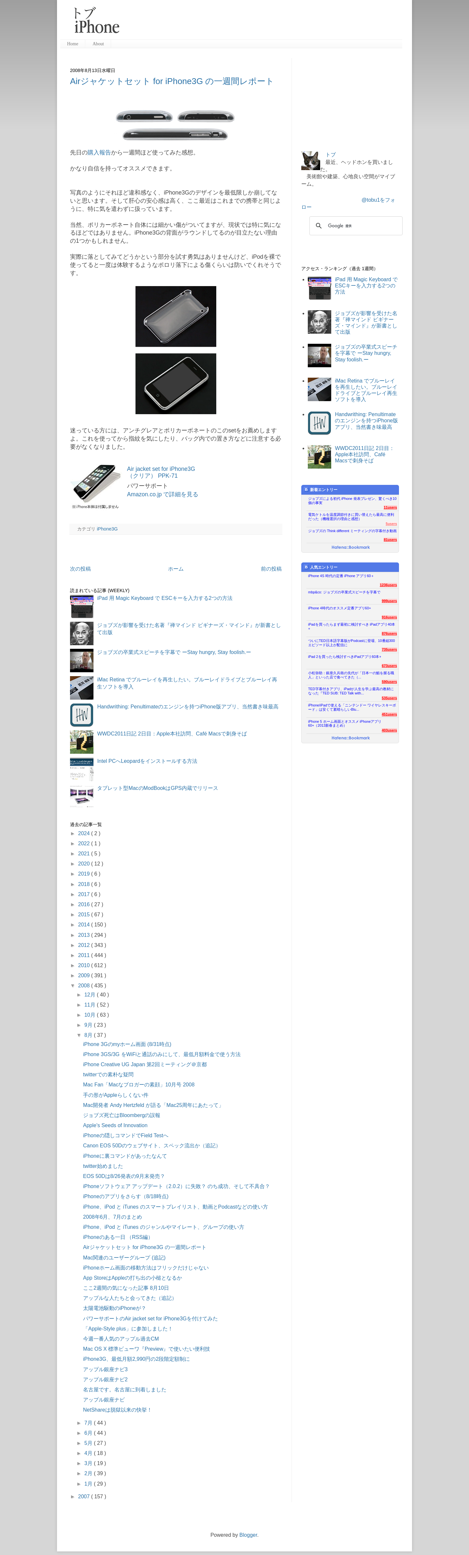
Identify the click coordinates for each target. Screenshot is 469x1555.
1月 (89, 1484)
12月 (90, 994)
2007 (84, 1496)
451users (389, 714)
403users (389, 730)
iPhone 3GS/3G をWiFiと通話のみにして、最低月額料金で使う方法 (162, 1054)
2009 (84, 975)
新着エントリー (320, 489)
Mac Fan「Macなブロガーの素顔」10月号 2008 (138, 1084)
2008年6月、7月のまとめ (112, 1217)
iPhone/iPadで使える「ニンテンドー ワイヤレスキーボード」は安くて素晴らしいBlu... (352, 707)
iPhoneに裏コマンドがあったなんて (125, 1156)
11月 (90, 1005)
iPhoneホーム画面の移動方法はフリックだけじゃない (146, 1268)
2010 (84, 965)
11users (390, 507)
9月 (89, 1025)
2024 (84, 833)
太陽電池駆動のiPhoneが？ (114, 1308)
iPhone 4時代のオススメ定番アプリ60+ (339, 608)
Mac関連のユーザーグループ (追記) (124, 1257)
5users (391, 524)
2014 (84, 924)
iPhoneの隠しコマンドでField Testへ (125, 1135)
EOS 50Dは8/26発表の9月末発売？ (124, 1176)
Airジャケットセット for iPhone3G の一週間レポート (172, 81)
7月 (89, 1423)
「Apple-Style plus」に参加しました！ (128, 1328)
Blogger (248, 1535)
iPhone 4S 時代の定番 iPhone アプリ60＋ (341, 576)
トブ (330, 154)
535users (389, 698)
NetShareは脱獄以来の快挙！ (117, 1410)
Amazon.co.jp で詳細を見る (162, 494)
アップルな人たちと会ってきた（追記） (130, 1298)
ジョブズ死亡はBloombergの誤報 (121, 1115)
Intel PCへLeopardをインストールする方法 (147, 761)
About (98, 43)
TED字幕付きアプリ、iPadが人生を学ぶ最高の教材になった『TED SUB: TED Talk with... (351, 691)
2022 (84, 843)
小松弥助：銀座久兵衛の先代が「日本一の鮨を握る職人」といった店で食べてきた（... (351, 675)
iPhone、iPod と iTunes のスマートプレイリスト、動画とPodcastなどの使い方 (175, 1207)
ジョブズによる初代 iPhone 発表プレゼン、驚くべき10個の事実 (352, 501)
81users (390, 540)
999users (389, 601)
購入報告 (99, 152)
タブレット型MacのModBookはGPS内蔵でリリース (157, 788)
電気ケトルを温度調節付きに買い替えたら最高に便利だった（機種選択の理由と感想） (351, 517)
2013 (84, 935)
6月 (89, 1433)
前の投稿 (271, 569)
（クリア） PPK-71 (152, 475)
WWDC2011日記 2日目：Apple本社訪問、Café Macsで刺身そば (172, 733)
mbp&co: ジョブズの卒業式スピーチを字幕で (344, 592)
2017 (84, 894)
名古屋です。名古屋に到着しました (124, 1389)
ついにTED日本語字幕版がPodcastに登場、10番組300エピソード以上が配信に (351, 643)
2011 (84, 955)
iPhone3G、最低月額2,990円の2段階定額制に (136, 1359)
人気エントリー (320, 567)
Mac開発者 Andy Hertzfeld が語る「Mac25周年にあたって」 (153, 1105)
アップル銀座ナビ (104, 1399)
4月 (89, 1453)
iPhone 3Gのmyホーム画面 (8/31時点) (127, 1044)
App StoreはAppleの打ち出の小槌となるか (132, 1278)
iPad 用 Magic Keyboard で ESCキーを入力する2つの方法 (164, 598)
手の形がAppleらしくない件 (116, 1095)
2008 (84, 985)
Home (72, 43)
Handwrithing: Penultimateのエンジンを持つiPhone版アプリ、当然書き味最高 (187, 706)
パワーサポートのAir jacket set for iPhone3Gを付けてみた (150, 1318)
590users (389, 682)
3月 (89, 1463)
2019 (84, 874)
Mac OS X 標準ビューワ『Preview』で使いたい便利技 (146, 1349)
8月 (89, 1035)
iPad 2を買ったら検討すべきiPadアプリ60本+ (344, 657)
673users (389, 666)
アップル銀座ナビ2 (105, 1379)
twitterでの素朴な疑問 (108, 1074)
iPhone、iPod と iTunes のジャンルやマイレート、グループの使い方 (163, 1227)
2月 (89, 1473)
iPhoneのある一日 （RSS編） (118, 1237)
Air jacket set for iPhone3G (161, 469)
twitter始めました (103, 1166)
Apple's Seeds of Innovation (115, 1125)
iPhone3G (107, 528)
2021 (84, 853)
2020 (84, 863)
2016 (84, 904)
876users (389, 633)
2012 (84, 945)
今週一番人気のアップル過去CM (121, 1339)
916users (389, 617)
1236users (388, 585)
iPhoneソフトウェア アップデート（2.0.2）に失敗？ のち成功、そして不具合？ (176, 1186)
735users (389, 649)
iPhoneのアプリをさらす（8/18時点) (125, 1196)
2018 (84, 884)
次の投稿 (80, 569)
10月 (90, 1015)
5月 (89, 1443)
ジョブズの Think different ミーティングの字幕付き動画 (352, 531)
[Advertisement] (263, 22)
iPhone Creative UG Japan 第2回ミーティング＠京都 (145, 1064)
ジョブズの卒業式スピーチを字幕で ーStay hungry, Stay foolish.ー (174, 652)
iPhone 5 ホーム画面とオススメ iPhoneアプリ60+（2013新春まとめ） (344, 723)
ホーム (176, 569)
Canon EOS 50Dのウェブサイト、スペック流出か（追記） (152, 1145)
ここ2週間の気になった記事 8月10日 (126, 1288)
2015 (84, 914)
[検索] (355, 226)
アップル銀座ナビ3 (105, 1369)
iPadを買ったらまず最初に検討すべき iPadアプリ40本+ (351, 626)
